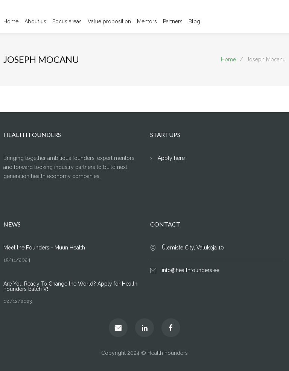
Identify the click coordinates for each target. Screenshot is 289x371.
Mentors (147, 21)
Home (10, 21)
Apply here (171, 158)
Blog (194, 21)
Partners (173, 21)
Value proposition (109, 21)
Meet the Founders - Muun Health (44, 248)
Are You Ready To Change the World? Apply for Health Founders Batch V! (70, 286)
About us (35, 21)
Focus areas (67, 21)
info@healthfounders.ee (190, 270)
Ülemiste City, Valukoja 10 (193, 248)
